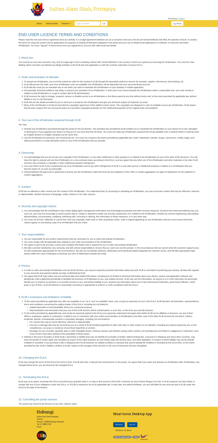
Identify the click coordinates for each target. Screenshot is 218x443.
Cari (104, 23)
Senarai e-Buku (52, 23)
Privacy (136, 437)
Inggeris (182, 18)
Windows (119, 424)
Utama (39, 23)
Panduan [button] (66, 23)
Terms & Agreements (122, 437)
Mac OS (132, 424)
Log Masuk (177, 23)
